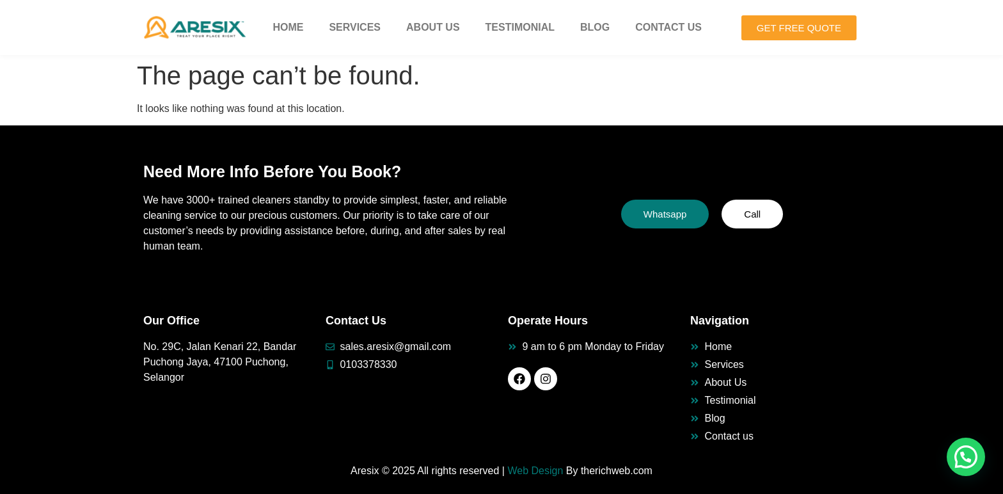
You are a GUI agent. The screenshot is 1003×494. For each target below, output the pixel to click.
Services (355, 27)
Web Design (535, 470)
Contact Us (668, 27)
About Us (433, 27)
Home (287, 27)
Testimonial (520, 27)
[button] (966, 457)
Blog (595, 27)
